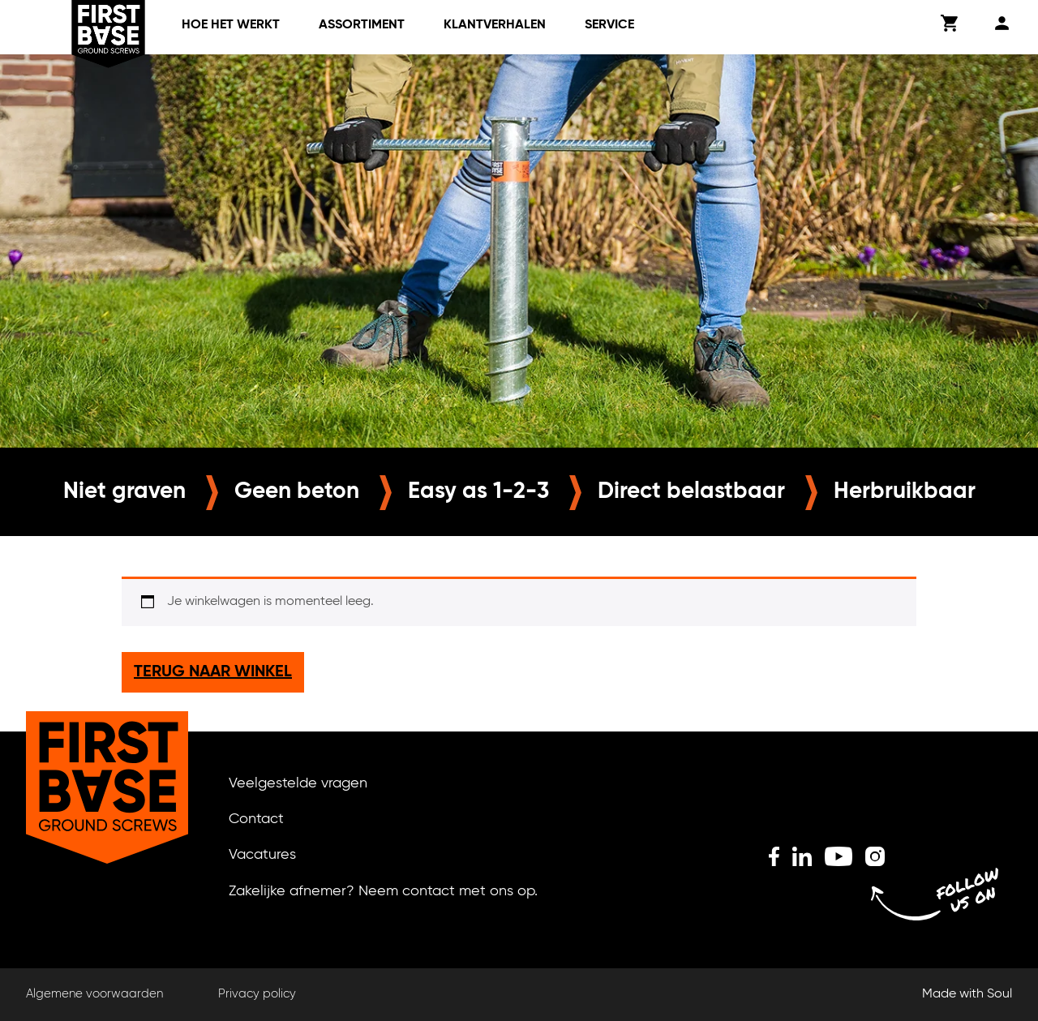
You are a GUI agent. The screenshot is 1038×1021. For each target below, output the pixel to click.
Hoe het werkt (231, 25)
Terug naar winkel (213, 672)
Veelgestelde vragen (298, 783)
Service (609, 25)
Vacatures (262, 854)
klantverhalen (495, 25)
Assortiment (362, 25)
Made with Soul (967, 994)
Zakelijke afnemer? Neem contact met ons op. (383, 891)
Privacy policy (257, 994)
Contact (256, 819)
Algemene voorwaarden (94, 994)
